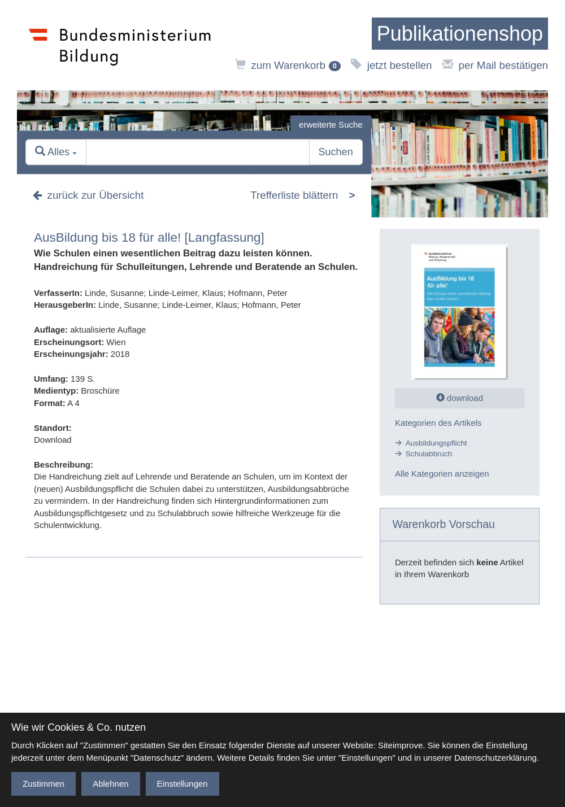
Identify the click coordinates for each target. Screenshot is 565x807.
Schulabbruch (429, 454)
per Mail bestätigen (495, 65)
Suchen (336, 152)
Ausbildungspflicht (436, 443)
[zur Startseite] (460, 34)
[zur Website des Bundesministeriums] (120, 45)
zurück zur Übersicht (88, 196)
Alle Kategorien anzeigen (442, 474)
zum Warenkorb (288, 65)
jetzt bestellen (391, 65)
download (459, 398)
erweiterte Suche (331, 124)
